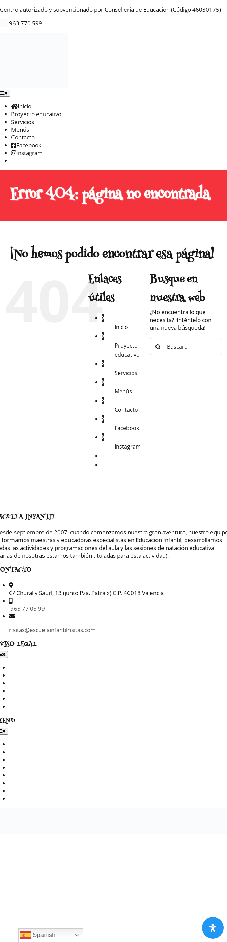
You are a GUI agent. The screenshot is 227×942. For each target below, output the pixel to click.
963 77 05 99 (27, 608)
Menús (123, 391)
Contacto (126, 409)
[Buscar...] (186, 346)
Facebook (127, 428)
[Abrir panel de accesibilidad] (213, 928)
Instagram (128, 446)
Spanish (38, 935)
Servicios (126, 373)
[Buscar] (158, 346)
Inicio (121, 327)
